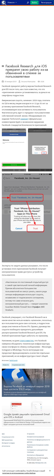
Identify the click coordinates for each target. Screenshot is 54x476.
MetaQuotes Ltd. (41, 463)
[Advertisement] (27, 11)
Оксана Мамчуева (28, 81)
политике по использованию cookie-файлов (18, 473)
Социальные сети (18, 365)
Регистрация (46, 2)
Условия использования (35, 437)
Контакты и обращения (35, 455)
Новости (6, 365)
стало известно (27, 340)
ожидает (24, 119)
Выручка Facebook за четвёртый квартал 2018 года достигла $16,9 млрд (27, 388)
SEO (3, 434)
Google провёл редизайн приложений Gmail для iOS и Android (27, 416)
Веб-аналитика (7, 440)
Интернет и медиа (8, 443)
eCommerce (6, 446)
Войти (34, 2)
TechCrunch (13, 360)
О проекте (30, 434)
